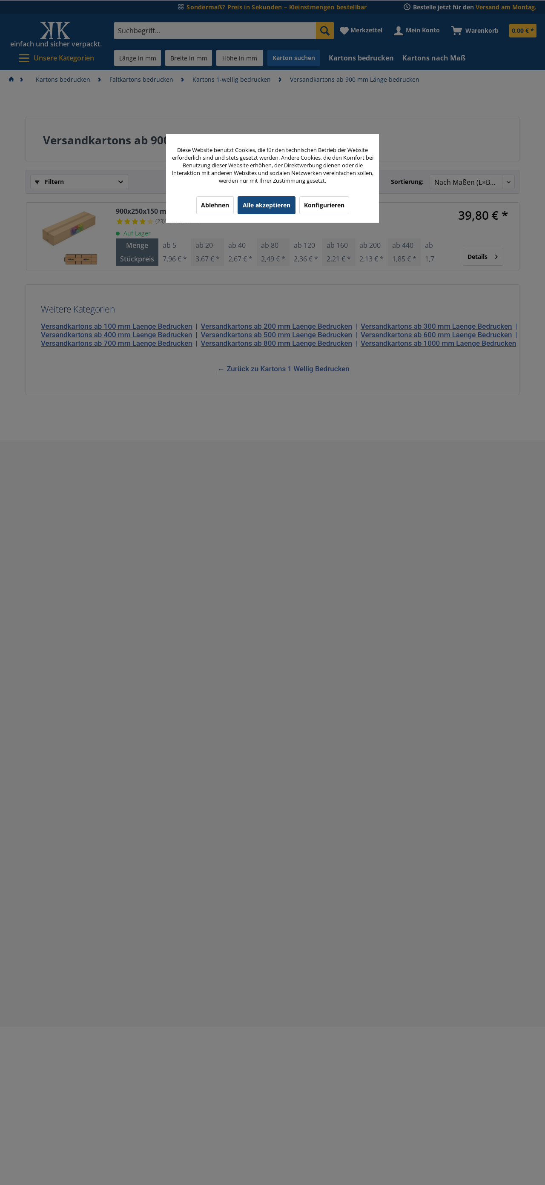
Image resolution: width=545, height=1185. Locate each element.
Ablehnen (215, 205)
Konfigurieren (324, 205)
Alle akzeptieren (266, 205)
